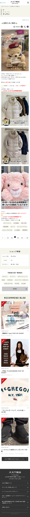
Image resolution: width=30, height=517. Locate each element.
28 (19, 238)
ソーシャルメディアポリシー (10, 491)
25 (7, 238)
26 (11, 238)
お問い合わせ (6, 507)
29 (23, 238)
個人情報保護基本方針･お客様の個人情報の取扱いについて (13, 502)
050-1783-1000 (16, 479)
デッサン (7, 6)
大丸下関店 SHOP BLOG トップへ (16, 459)
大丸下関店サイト (7, 483)
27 (15, 238)
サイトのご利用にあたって (9, 487)
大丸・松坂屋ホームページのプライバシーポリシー (14, 496)
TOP (2, 6)
